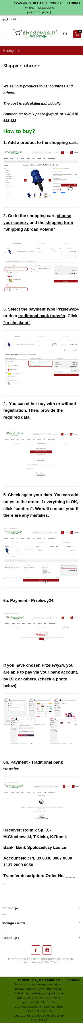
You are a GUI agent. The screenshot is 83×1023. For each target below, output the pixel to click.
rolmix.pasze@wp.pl (41, 114)
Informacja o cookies (23, 958)
